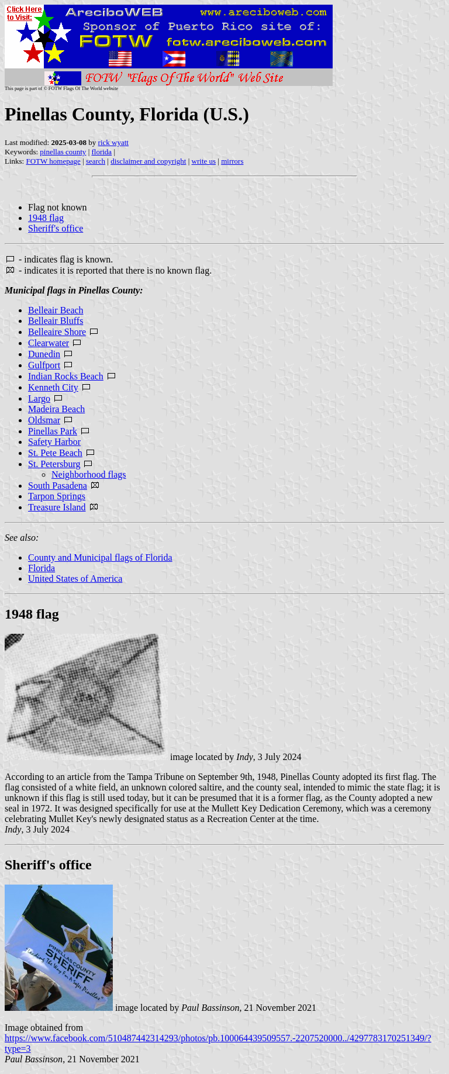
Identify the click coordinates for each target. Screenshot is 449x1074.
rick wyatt (113, 142)
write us (204, 161)
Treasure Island (57, 507)
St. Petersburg (54, 464)
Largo (39, 398)
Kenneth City (53, 387)
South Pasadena (57, 486)
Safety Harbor (54, 442)
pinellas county (63, 151)
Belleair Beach (56, 310)
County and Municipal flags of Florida (100, 557)
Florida (41, 568)
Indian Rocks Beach (65, 376)
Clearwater (48, 343)
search (95, 161)
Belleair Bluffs (55, 321)
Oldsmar (44, 420)
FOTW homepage (53, 161)
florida (101, 151)
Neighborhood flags (88, 474)
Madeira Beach (56, 409)
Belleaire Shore (57, 332)
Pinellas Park (52, 431)
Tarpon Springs (56, 496)
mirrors (232, 161)
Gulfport (44, 365)
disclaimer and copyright (148, 161)
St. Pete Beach (55, 453)
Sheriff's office (55, 228)
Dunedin (44, 354)
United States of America (75, 578)
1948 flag (46, 218)
